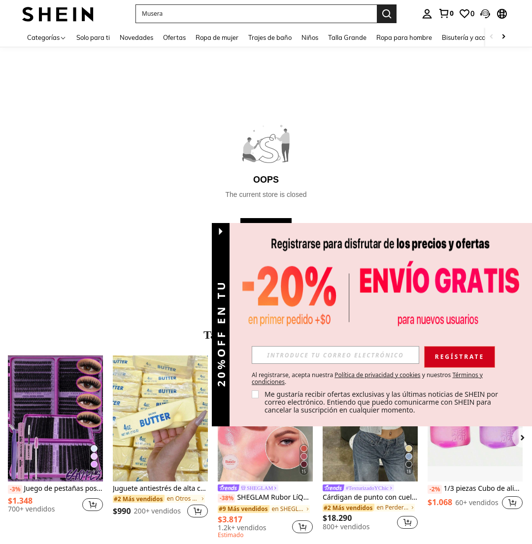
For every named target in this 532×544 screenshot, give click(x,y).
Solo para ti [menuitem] (93, 37)
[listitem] (55, 442)
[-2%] (435, 489)
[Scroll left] (491, 37)
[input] (335, 355)
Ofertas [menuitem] (174, 37)
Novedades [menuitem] (136, 37)
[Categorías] (46, 37)
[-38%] (226, 498)
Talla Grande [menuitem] (347, 37)
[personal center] (427, 14)
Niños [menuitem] (309, 37)
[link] (446, 13)
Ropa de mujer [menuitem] (217, 37)
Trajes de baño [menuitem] (270, 37)
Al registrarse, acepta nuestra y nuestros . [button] (367, 378)
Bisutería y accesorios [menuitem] (473, 37)
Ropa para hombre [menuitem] (404, 37)
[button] (256, 13)
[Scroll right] (503, 37)
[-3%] (15, 489)
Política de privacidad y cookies (377, 375)
